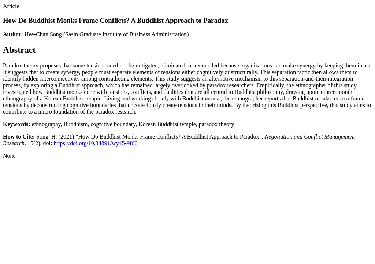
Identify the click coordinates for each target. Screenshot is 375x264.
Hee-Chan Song (43, 34)
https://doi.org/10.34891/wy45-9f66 (95, 143)
